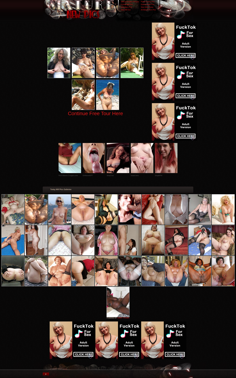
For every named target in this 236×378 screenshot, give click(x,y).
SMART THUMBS (123, 318)
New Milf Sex (126, 10)
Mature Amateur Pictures (130, 2)
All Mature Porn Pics (148, 10)
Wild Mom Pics (126, 7)
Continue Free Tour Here (95, 113)
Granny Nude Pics (147, 4)
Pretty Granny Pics (148, 2)
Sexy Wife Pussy (147, 7)
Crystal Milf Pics (127, 4)
